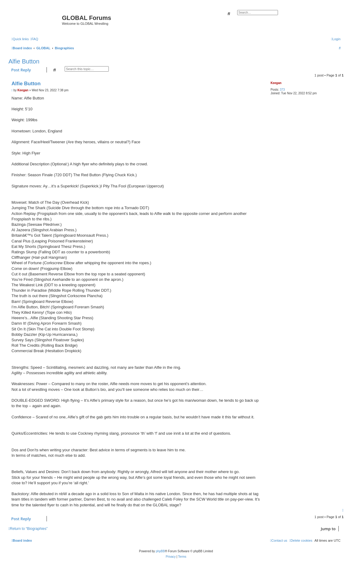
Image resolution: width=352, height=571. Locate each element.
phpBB (160, 551)
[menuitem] (34, 39)
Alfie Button (23, 61)
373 (282, 89)
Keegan (275, 83)
